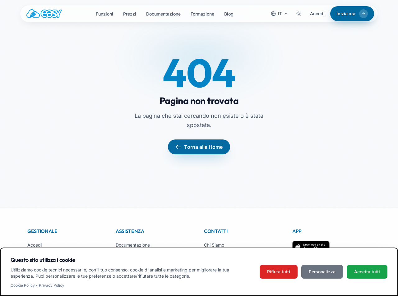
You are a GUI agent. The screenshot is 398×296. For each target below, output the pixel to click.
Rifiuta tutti (278, 271)
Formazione (202, 13)
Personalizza (322, 271)
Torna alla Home (199, 147)
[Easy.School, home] (44, 13)
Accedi (317, 13)
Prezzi (129, 13)
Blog (229, 13)
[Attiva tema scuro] (298, 13)
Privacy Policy (51, 285)
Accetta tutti (367, 271)
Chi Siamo (214, 245)
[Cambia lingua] (279, 13)
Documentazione (163, 13)
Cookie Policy (23, 285)
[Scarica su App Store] (311, 247)
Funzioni (104, 13)
